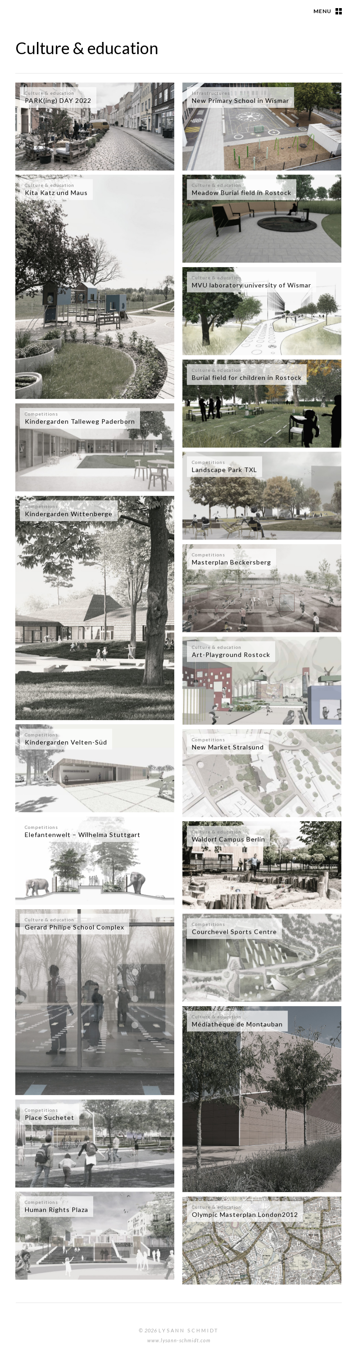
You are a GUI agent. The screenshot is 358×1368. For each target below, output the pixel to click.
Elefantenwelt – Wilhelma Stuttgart (82, 834)
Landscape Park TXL (224, 469)
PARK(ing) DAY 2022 (58, 100)
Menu (322, 11)
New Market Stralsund (228, 747)
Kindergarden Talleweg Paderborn (80, 421)
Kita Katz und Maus (56, 192)
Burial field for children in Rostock (247, 377)
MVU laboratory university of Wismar (251, 285)
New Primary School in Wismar (240, 100)
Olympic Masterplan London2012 (245, 1214)
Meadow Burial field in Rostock (241, 192)
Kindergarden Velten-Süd (66, 742)
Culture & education (49, 93)
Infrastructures (211, 93)
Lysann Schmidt (189, 1330)
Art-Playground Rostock (231, 654)
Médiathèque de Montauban (237, 1024)
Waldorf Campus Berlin (228, 839)
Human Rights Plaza (56, 1209)
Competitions (41, 413)
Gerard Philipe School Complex (74, 927)
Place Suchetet (49, 1117)
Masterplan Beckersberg (231, 562)
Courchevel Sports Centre (234, 931)
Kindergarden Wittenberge (69, 514)
